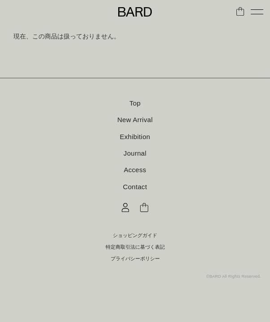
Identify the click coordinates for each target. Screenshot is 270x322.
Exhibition (135, 136)
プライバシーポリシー (135, 258)
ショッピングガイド (135, 235)
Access (135, 169)
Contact (135, 186)
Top (135, 103)
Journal (135, 153)
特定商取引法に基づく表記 (135, 247)
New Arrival (135, 119)
